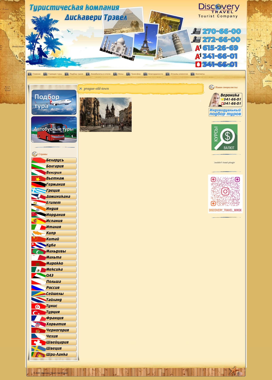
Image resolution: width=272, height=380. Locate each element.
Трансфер (136, 74)
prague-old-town (96, 88)
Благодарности (155, 74)
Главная (37, 74)
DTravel (64, 373)
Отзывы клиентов (179, 74)
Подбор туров (76, 74)
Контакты (200, 74)
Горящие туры (55, 74)
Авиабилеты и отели (100, 74)
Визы (121, 74)
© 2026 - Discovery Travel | (47, 373)
